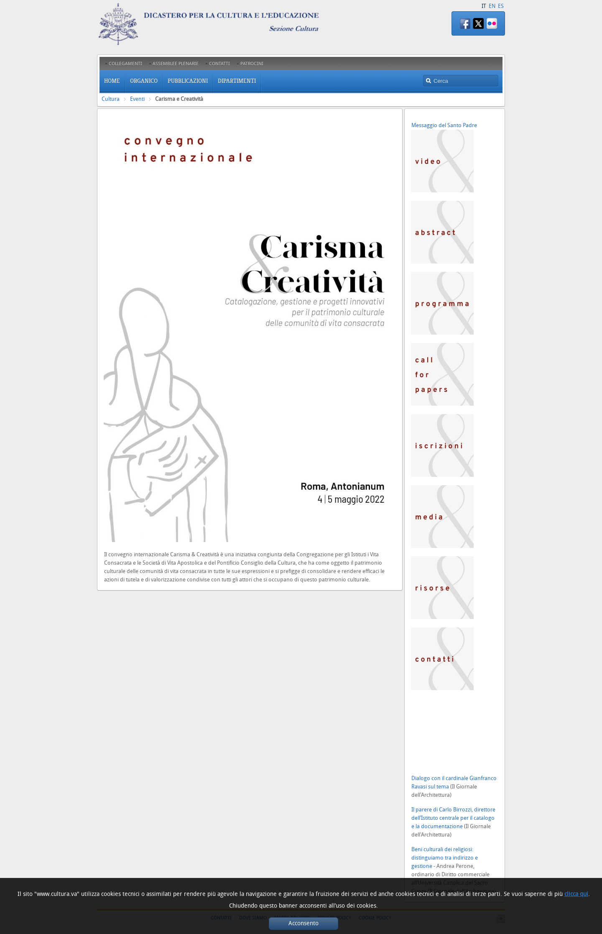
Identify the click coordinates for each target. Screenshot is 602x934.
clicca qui (576, 894)
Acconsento (303, 923)
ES (501, 6)
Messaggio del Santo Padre (444, 125)
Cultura (111, 99)
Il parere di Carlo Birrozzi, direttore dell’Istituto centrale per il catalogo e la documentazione (453, 817)
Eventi (137, 99)
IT (484, 6)
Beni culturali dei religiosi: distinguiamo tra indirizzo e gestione (444, 857)
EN (492, 6)
